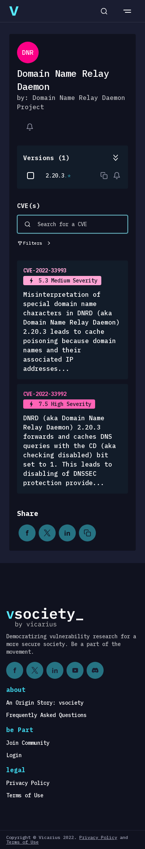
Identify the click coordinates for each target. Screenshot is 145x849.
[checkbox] (30, 175)
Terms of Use (24, 795)
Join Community (27, 742)
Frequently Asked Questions (46, 715)
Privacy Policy (27, 783)
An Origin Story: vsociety (45, 702)
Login (14, 755)
